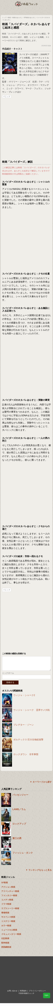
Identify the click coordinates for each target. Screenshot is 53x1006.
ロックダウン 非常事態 (25, 757)
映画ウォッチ (27, 4)
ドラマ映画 (6, 907)
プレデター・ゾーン (23, 727)
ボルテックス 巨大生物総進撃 (28, 742)
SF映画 (4, 885)
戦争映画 (5, 945)
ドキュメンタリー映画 (11, 937)
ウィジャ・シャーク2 (24, 698)
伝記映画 (5, 941)
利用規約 (23, 994)
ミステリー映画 (8, 924)
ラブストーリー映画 (10, 911)
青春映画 (5, 915)
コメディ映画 (7, 902)
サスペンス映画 (8, 920)
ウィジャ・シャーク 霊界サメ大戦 (31, 713)
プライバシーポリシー (37, 994)
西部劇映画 (6, 950)
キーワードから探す (42, 785)
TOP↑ (47, 995)
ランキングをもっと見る (40, 873)
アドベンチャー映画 (10, 894)
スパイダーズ (25, 54)
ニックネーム (8, 676)
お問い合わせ (12, 994)
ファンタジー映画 (9, 898)
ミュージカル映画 (9, 933)
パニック (6, 96)
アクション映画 (8, 890)
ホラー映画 (6, 928)
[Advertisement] (26, 129)
